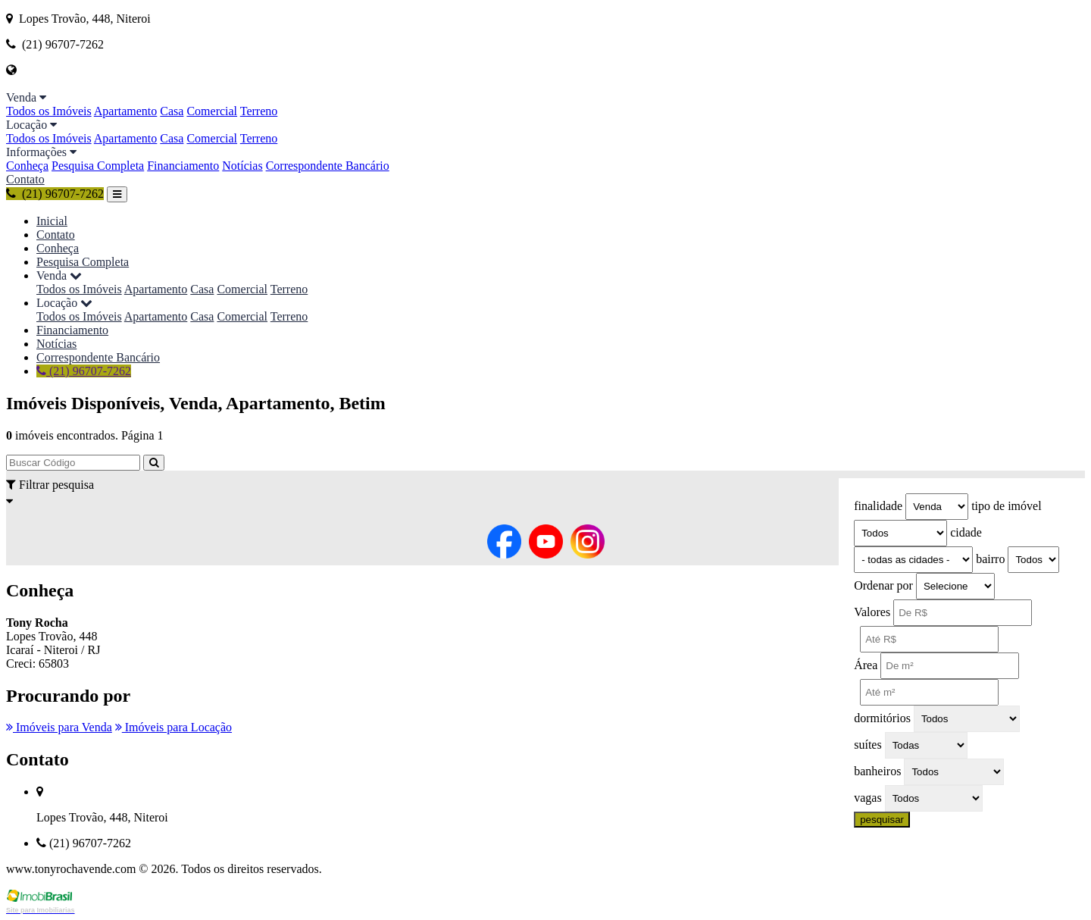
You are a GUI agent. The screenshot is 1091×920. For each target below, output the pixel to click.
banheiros (877, 771)
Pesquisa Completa (98, 165)
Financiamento (183, 165)
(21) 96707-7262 (55, 193)
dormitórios (882, 718)
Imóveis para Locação (173, 727)
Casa (171, 111)
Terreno (259, 111)
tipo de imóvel (1006, 505)
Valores (872, 612)
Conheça (27, 165)
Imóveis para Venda (59, 727)
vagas (867, 797)
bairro (990, 558)
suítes (867, 744)
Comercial (211, 111)
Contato (25, 179)
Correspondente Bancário (327, 165)
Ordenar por (883, 585)
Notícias (242, 165)
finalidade (878, 505)
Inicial (51, 220)
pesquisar (882, 819)
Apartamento (126, 111)
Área (865, 665)
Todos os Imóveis (49, 111)
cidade (966, 532)
